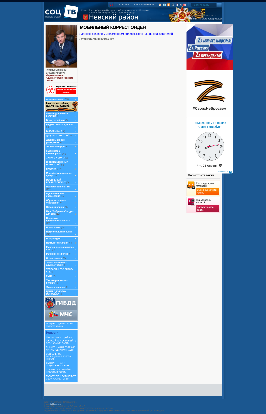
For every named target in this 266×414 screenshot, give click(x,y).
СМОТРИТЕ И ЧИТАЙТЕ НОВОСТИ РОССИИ (58, 370)
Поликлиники (53, 227)
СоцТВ (62, 14)
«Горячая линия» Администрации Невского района (59, 78)
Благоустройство (55, 120)
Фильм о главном (55, 287)
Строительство (54, 258)
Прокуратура (53, 238)
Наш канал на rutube (144, 4)
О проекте (124, 4)
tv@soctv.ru (55, 404)
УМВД (49, 276)
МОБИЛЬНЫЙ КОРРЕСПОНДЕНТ (56, 181)
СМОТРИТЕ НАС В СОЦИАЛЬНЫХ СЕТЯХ (57, 364)
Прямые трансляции (57, 243)
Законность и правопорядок (54, 152)
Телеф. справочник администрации (56, 263)
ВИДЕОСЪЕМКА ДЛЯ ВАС (60, 124)
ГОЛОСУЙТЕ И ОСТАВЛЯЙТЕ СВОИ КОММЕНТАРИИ (61, 341)
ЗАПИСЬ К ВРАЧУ (55, 158)
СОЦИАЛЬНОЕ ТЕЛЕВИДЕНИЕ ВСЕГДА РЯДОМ (58, 356)
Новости (52, 332)
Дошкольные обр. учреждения (55, 141)
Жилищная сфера (55, 146)
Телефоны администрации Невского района (59, 324)
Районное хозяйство (57, 254)
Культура (51, 169)
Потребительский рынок (59, 231)
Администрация (54, 99)
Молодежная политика (58, 186)
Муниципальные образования (55, 194)
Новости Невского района (59, 337)
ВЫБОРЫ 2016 (54, 131)
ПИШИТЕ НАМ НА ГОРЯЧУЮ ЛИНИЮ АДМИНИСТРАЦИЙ (61, 348)
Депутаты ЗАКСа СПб (57, 135)
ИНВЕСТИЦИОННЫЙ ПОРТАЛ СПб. (57, 163)
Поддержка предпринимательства (58, 219)
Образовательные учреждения (56, 201)
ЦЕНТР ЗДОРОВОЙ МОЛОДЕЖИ (56, 292)
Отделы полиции (55, 207)
